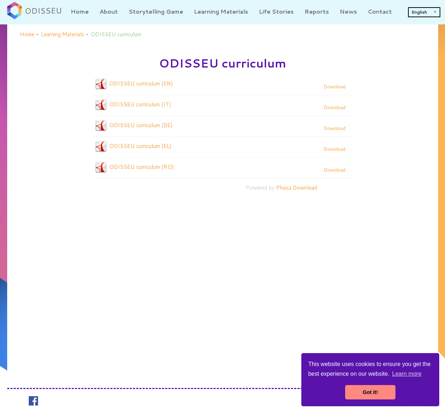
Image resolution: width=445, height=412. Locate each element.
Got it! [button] (370, 392)
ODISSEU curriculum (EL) (140, 146)
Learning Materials (221, 11)
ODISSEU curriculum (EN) (141, 83)
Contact (380, 11)
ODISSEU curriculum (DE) (141, 125)
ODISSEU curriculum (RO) (141, 167)
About (108, 11)
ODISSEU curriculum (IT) (140, 104)
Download (335, 86)
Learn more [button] (407, 374)
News (348, 11)
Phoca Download (296, 187)
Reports (317, 11)
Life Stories (276, 11)
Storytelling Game (156, 11)
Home (80, 11)
